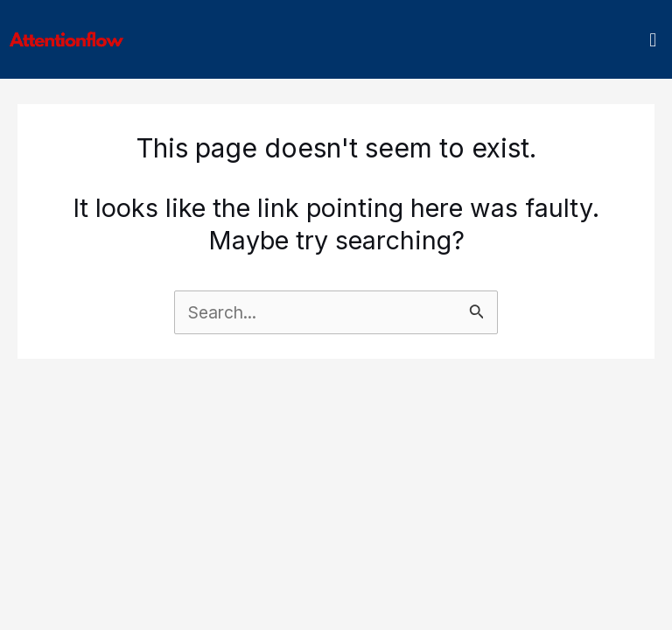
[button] (653, 39)
